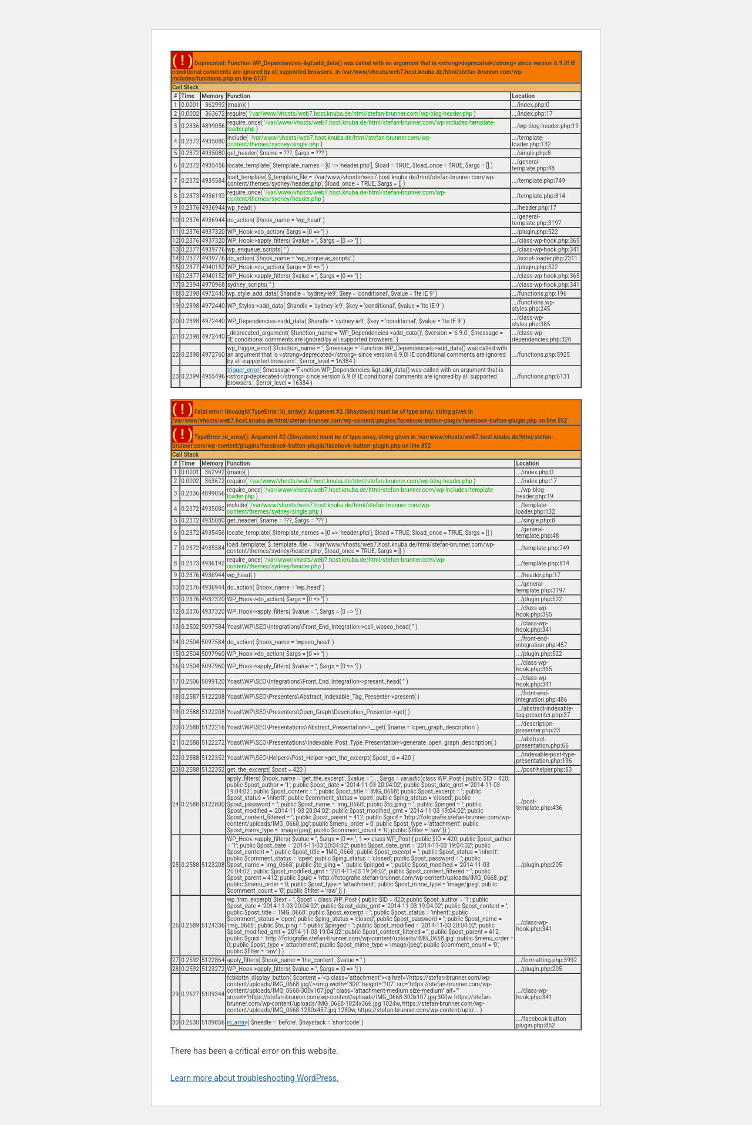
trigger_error (243, 370)
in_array (237, 1022)
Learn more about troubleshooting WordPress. (254, 1078)
